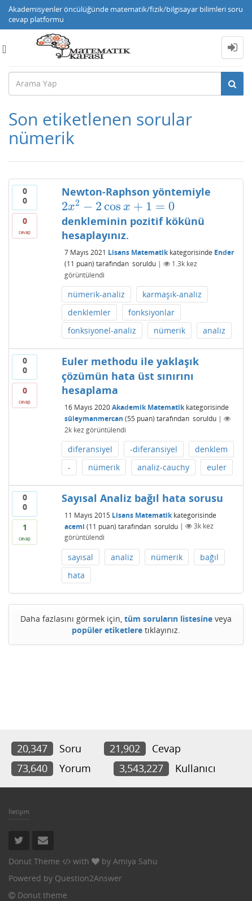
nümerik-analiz (96, 294)
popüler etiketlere (107, 630)
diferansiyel (90, 449)
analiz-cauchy (163, 467)
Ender (224, 252)
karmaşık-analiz (172, 294)
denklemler (89, 312)
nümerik (169, 330)
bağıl (209, 557)
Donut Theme (34, 861)
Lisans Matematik (138, 252)
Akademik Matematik (148, 407)
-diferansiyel (153, 449)
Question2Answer (88, 878)
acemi (74, 526)
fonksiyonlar (151, 312)
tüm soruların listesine (168, 618)
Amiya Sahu (135, 861)
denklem (211, 449)
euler (217, 467)
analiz (214, 330)
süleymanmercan (93, 418)
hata (76, 575)
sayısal (80, 557)
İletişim (18, 811)
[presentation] (118, 206)
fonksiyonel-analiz (102, 330)
